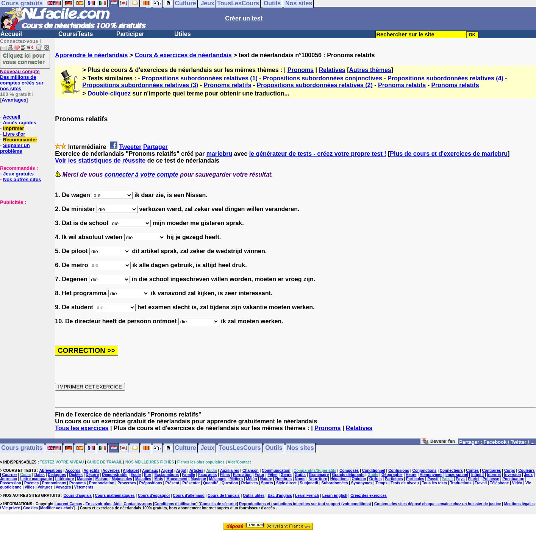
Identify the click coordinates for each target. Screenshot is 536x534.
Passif (432, 479)
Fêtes (272, 475)
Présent (172, 483)
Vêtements (84, 487)
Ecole (136, 475)
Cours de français (223, 495)
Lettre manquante (36, 479)
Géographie (392, 475)
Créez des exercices (368, 495)
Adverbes (111, 470)
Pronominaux (54, 483)
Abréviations (51, 470)
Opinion (359, 479)
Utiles (182, 34)
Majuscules (122, 479)
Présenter (191, 483)
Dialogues (57, 475)
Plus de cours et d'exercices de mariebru (449, 153)
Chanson (250, 470)
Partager (155, 147)
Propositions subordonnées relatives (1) (200, 78)
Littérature (64, 479)
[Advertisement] (22, 243)
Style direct (286, 483)
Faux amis (207, 475)
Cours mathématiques (115, 495)
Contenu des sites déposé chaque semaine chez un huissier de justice (437, 504)
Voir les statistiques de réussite (100, 160)
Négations (339, 479)
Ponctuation (513, 479)
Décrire (92, 475)
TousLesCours (240, 448)
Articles (196, 470)
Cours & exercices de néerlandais (183, 55)
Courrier (9, 475)
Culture (185, 448)
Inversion (512, 475)
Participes (394, 479)
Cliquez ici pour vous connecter (24, 58)
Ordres (375, 479)
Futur (259, 475)
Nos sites (300, 448)
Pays (460, 479)
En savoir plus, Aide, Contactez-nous (119, 504)
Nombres (283, 479)
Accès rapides (19, 122)
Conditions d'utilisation (176, 504)
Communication (276, 470)
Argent (167, 470)
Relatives (332, 70)
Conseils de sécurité (218, 504)
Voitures (45, 487)
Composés (349, 470)
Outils (273, 448)
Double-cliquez (109, 93)
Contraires (491, 470)
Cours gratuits (21, 448)
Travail (481, 483)
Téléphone (499, 483)
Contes (472, 470)
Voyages (63, 487)
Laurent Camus (68, 504)
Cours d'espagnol (154, 495)
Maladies (143, 479)
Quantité (211, 483)
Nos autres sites (22, 179)
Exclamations (167, 475)
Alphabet (131, 470)
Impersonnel (456, 475)
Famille (188, 475)
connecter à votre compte (141, 174)
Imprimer (13, 128)
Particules (415, 479)
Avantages (14, 100)
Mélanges (218, 479)
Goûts (300, 475)
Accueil (11, 34)
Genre (286, 475)
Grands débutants (348, 475)
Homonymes (431, 475)
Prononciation (101, 483)
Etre (147, 475)
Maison (101, 479)
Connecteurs (451, 470)
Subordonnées (334, 483)
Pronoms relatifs (227, 85)
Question (230, 483)
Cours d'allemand (189, 495)
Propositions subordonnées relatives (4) (445, 78)
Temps (381, 483)
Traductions (461, 483)
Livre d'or (14, 134)
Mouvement (177, 479)
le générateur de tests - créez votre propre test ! (317, 153)
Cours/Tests (75, 34)
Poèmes (31, 483)
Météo (251, 479)
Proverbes (126, 483)
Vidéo (517, 483)
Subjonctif (309, 483)
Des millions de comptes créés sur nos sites (22, 80)
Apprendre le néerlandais (91, 55)
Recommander (20, 140)
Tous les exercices (81, 428)
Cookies (30, 508)
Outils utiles (253, 495)
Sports (267, 483)
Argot (181, 470)
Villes (29, 487)
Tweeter (130, 147)
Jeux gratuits (18, 174)
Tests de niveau (405, 483)
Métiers (236, 479)
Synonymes (361, 483)
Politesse (491, 479)
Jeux (207, 448)
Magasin (84, 479)
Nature (266, 479)
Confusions (398, 470)
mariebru (219, 153)
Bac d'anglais (280, 495)
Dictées (76, 475)
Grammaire (319, 475)
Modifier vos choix (56, 508)
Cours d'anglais (78, 495)
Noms (300, 479)
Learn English (334, 495)
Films (225, 475)
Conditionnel (373, 470)
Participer (130, 34)
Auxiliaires (229, 470)
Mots (159, 479)
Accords (72, 470)
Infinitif (477, 475)
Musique (198, 479)
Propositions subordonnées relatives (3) (140, 85)
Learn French (307, 495)
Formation (242, 475)
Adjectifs (91, 470)
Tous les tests (434, 483)
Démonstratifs (114, 475)
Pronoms (301, 70)
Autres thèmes (370, 70)
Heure (411, 475)
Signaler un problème (15, 148)
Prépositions (151, 483)
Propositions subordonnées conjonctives (322, 78)
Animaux (150, 470)
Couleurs (526, 470)
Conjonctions (425, 470)
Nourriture (318, 479)
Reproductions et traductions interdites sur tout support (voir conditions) (305, 504)
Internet (494, 475)
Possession (10, 483)
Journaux (8, 479)
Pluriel (474, 479)
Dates (39, 475)
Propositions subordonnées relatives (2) (315, 85)
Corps (509, 470)
